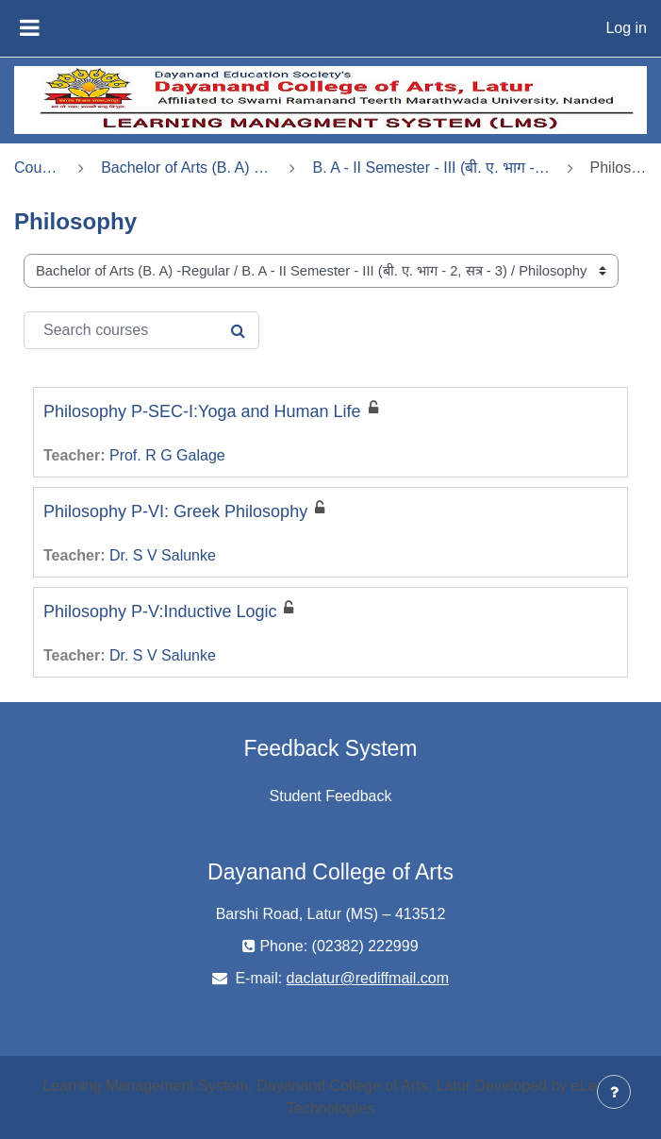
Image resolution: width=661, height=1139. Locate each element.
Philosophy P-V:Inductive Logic (159, 611)
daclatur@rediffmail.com (368, 978)
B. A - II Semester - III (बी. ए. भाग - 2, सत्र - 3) (431, 167)
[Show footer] (614, 1092)
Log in (626, 28)
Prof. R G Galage (167, 455)
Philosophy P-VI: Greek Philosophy (175, 511)
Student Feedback (331, 796)
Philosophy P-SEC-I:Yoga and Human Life (202, 411)
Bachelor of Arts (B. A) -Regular (187, 167)
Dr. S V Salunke (162, 555)
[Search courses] (141, 330)
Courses (37, 167)
